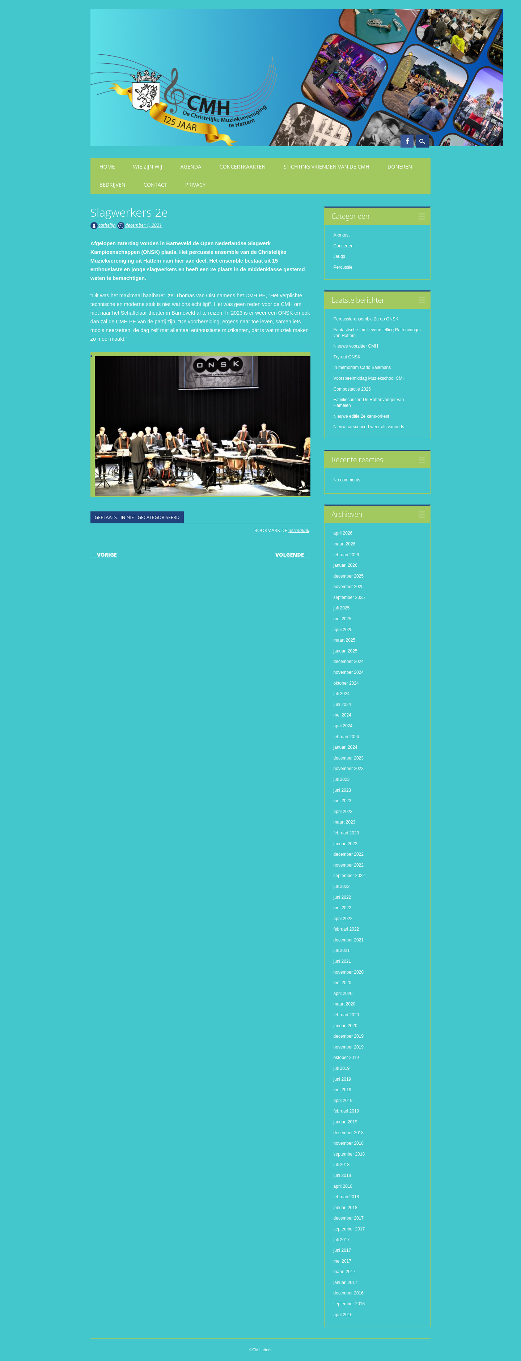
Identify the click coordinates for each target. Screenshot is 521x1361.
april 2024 (343, 725)
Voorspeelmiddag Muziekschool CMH (370, 378)
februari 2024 (346, 736)
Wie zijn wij (147, 166)
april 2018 (343, 1186)
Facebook (407, 141)
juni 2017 (342, 1250)
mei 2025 (342, 618)
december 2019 (349, 1036)
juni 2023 (342, 790)
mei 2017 (342, 1261)
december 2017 (349, 1218)
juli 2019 (342, 1068)
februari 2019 (346, 1111)
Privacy (195, 184)
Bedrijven (112, 184)
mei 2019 (342, 1089)
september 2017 (349, 1229)
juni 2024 (342, 704)
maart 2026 (345, 543)
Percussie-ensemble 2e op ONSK (366, 319)
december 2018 (349, 1132)
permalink (298, 530)
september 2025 (349, 597)
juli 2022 (342, 886)
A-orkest (342, 235)
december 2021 (349, 940)
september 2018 (349, 1154)
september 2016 (349, 1303)
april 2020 (343, 993)
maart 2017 (345, 1271)
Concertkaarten (242, 166)
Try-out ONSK (347, 357)
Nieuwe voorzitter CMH (356, 346)
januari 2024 (345, 747)
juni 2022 (342, 897)
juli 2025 (342, 608)
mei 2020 (342, 982)
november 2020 (349, 972)
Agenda (190, 166)
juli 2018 (342, 1164)
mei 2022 (342, 907)
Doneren (399, 166)
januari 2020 (345, 1025)
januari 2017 (345, 1282)
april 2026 (343, 533)
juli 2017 (342, 1239)
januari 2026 (345, 565)
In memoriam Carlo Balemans (362, 367)
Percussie (343, 267)
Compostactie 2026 (352, 389)
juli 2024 (342, 693)
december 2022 (349, 854)
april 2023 (343, 811)
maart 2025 (345, 640)
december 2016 (349, 1293)
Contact (155, 184)
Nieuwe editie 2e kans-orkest (361, 416)
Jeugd (340, 256)
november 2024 (349, 672)
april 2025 (343, 629)
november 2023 (349, 768)
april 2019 (343, 1100)
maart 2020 (345, 1004)
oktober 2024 (346, 683)
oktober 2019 (346, 1057)
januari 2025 (345, 651)
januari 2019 (345, 1121)
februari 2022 (346, 929)
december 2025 (349, 576)
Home (107, 166)
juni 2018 (342, 1175)
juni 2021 (342, 961)
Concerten (343, 245)
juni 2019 (342, 1079)
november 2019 (349, 1047)
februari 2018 (346, 1196)
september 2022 (349, 875)
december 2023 (349, 758)
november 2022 (349, 865)
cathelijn (107, 225)
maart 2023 (345, 822)
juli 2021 (342, 950)
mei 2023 (342, 800)
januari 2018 (345, 1207)
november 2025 (349, 586)
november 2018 (349, 1143)
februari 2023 (346, 832)
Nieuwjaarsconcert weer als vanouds (369, 426)
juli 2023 (342, 779)
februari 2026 (346, 554)
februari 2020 (346, 1014)
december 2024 (349, 661)
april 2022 (343, 918)
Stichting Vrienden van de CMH (326, 166)
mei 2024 (342, 715)
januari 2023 (345, 843)
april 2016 (343, 1314)
